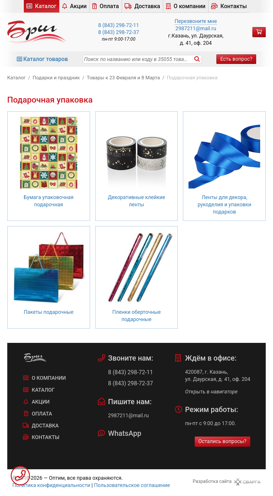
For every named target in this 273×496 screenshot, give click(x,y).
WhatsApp (124, 433)
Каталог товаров (45, 59)
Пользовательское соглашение (132, 485)
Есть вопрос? (236, 59)
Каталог (46, 6)
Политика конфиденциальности (51, 485)
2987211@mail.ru (195, 28)
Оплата (109, 6)
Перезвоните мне (196, 21)
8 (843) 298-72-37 (118, 32)
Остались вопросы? (222, 441)
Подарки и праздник (56, 77)
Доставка (147, 6)
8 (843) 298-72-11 (118, 25)
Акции (78, 6)
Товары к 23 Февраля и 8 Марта (123, 77)
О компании (190, 6)
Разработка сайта (212, 481)
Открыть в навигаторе (211, 392)
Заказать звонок (20, 475)
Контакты (233, 6)
